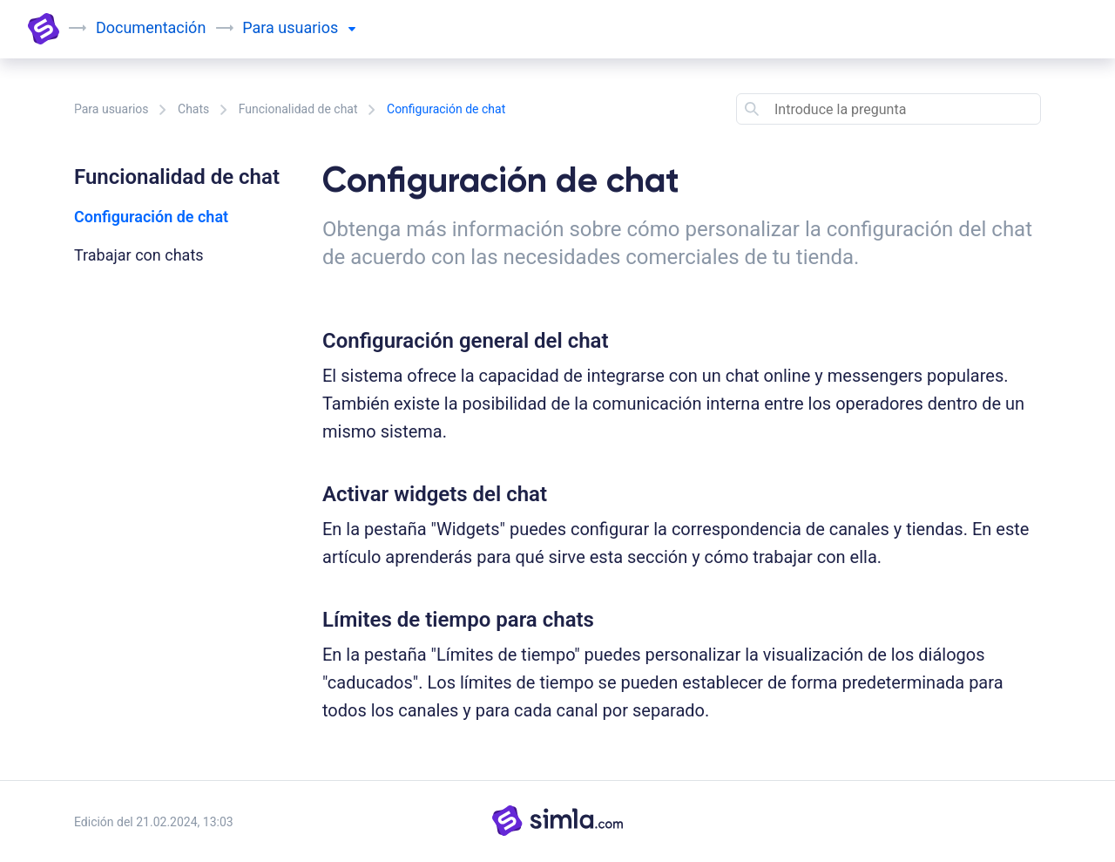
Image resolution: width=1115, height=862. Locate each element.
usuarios (316, 27)
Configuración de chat (151, 216)
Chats (193, 109)
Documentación (151, 27)
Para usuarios (111, 109)
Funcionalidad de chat (298, 109)
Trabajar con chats (139, 255)
